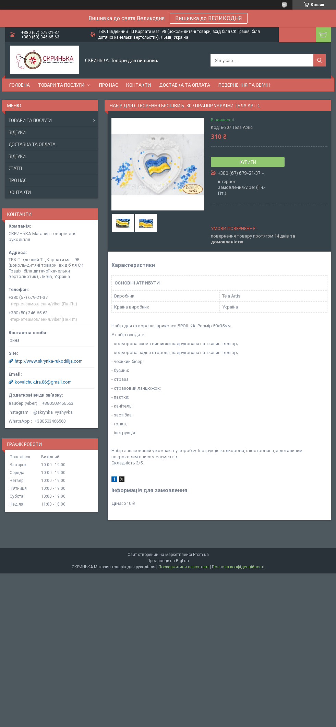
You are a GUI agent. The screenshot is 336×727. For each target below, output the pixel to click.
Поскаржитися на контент (183, 567)
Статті (15, 168)
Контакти (138, 85)
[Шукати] (319, 60)
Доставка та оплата (184, 85)
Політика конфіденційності (238, 567)
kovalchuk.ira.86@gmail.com (43, 382)
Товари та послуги (61, 85)
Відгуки (17, 132)
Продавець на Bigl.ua (168, 560)
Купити (248, 162)
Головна (19, 85)
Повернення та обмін (244, 85)
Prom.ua (201, 554)
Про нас (108, 85)
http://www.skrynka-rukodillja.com (49, 361)
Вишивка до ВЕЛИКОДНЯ (208, 18)
